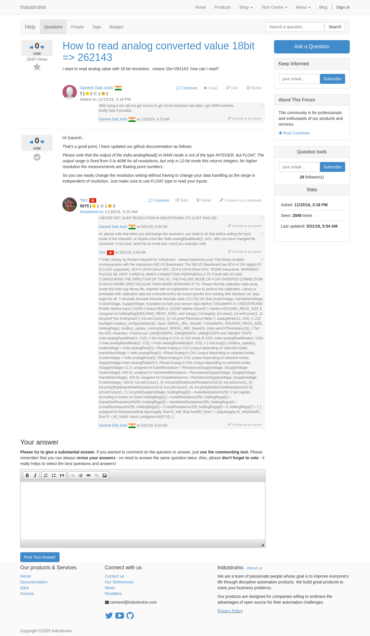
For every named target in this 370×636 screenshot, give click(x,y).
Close (212, 88)
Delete (256, 88)
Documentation (33, 582)
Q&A (24, 587)
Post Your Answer (40, 557)
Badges (116, 27)
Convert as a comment (242, 200)
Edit (234, 88)
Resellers (113, 593)
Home (25, 576)
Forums (27, 593)
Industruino (33, 7)
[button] (27, 475)
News (110, 587)
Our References (119, 582)
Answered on (91, 211)
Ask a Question (312, 46)
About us (254, 568)
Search (335, 27)
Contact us (114, 576)
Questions (53, 27)
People (77, 27)
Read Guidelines (296, 133)
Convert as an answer (246, 118)
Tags (96, 27)
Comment (188, 88)
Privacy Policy (230, 611)
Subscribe (332, 79)
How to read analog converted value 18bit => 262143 (158, 51)
